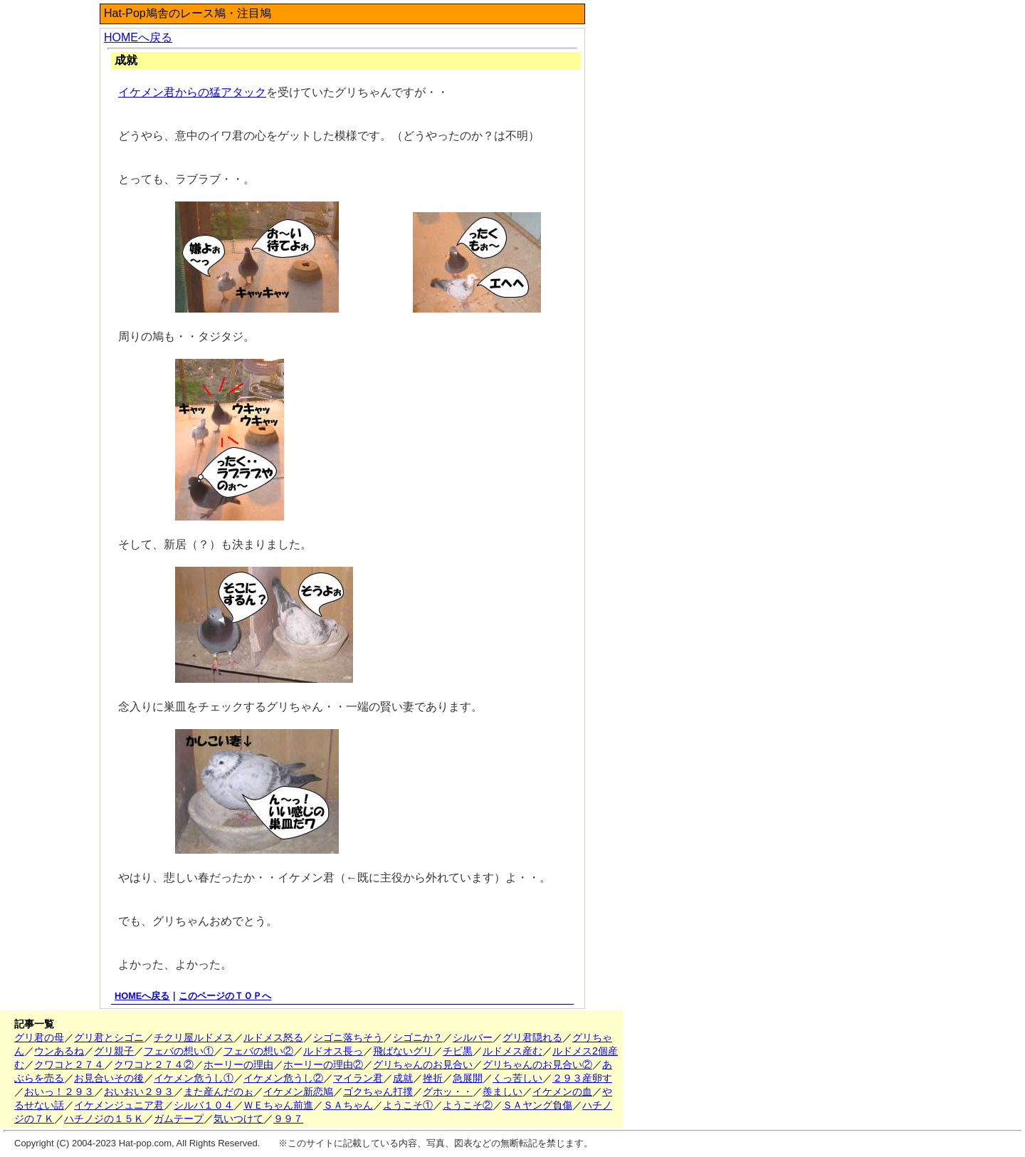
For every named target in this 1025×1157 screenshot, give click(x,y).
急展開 (468, 1078)
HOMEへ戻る (138, 37)
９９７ (288, 1118)
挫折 (433, 1078)
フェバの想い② (258, 1051)
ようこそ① (408, 1105)
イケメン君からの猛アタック (192, 92)
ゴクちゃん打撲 (378, 1091)
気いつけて (238, 1118)
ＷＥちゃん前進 (278, 1105)
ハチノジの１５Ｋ (104, 1118)
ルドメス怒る (273, 1037)
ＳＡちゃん (348, 1105)
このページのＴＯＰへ (225, 995)
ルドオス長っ (333, 1051)
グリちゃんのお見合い (423, 1064)
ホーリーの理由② (323, 1064)
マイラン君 (358, 1078)
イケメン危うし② (283, 1078)
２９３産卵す (582, 1078)
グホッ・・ (448, 1091)
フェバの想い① (179, 1051)
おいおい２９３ (139, 1091)
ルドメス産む (512, 1051)
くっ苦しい (517, 1078)
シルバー (473, 1037)
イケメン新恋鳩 (298, 1091)
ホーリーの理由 (238, 1064)
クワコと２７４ (69, 1064)
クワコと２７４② (154, 1064)
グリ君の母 (39, 1037)
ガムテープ (179, 1118)
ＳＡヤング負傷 (537, 1105)
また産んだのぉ (218, 1091)
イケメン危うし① (193, 1078)
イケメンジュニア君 (119, 1105)
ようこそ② (468, 1105)
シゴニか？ (418, 1037)
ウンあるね (59, 1051)
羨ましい (502, 1091)
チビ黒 (458, 1051)
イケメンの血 (562, 1091)
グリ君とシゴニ (109, 1037)
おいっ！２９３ (59, 1091)
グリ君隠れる (532, 1037)
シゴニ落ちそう (348, 1037)
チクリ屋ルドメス (193, 1037)
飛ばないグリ (403, 1051)
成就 (403, 1078)
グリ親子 (114, 1051)
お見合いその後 (109, 1078)
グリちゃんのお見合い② (537, 1064)
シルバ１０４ (203, 1105)
